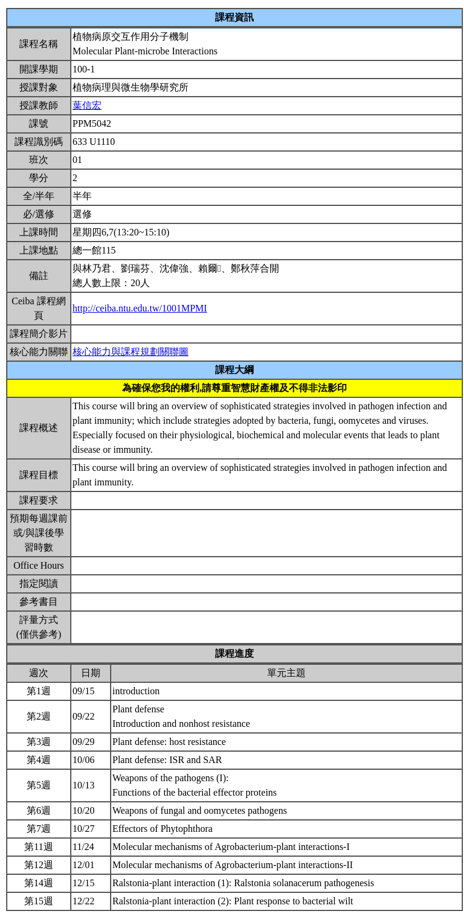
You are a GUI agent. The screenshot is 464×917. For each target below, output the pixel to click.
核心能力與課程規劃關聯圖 (130, 352)
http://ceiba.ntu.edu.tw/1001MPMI (139, 308)
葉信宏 (87, 105)
